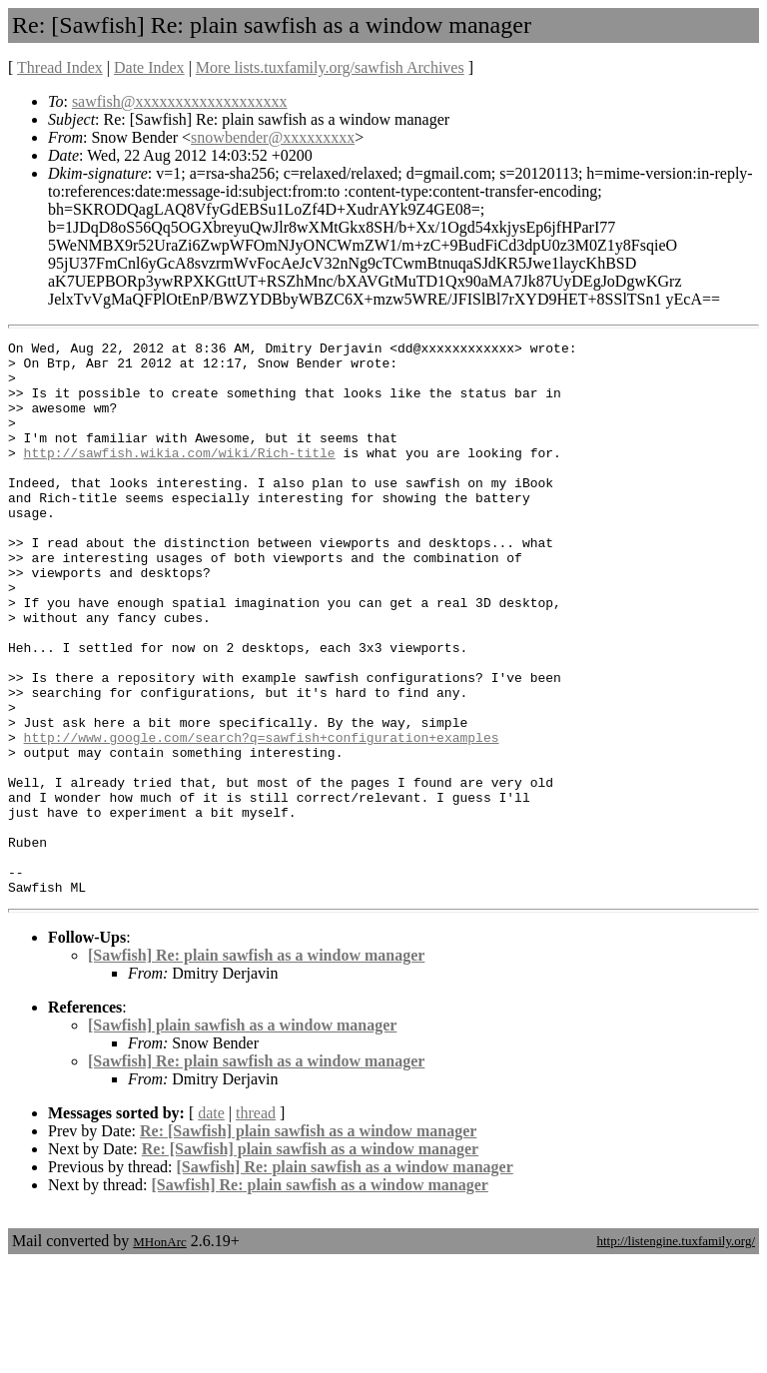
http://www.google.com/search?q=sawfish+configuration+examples (261, 818)
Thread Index (60, 67)
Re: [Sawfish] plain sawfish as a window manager (308, 1241)
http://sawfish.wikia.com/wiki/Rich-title (180, 476)
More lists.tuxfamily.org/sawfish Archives (330, 67)
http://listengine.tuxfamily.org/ (675, 1351)
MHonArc (159, 1352)
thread (256, 1223)
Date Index (149, 67)
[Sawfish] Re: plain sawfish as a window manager (256, 1065)
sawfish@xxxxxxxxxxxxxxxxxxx (180, 101)
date (211, 1223)
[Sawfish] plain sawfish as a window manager (242, 1135)
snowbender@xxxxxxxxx (273, 137)
